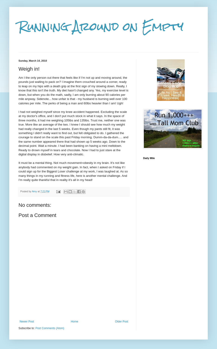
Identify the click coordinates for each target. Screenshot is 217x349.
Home (74, 321)
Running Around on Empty (101, 26)
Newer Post (27, 321)
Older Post (121, 321)
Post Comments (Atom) (49, 328)
